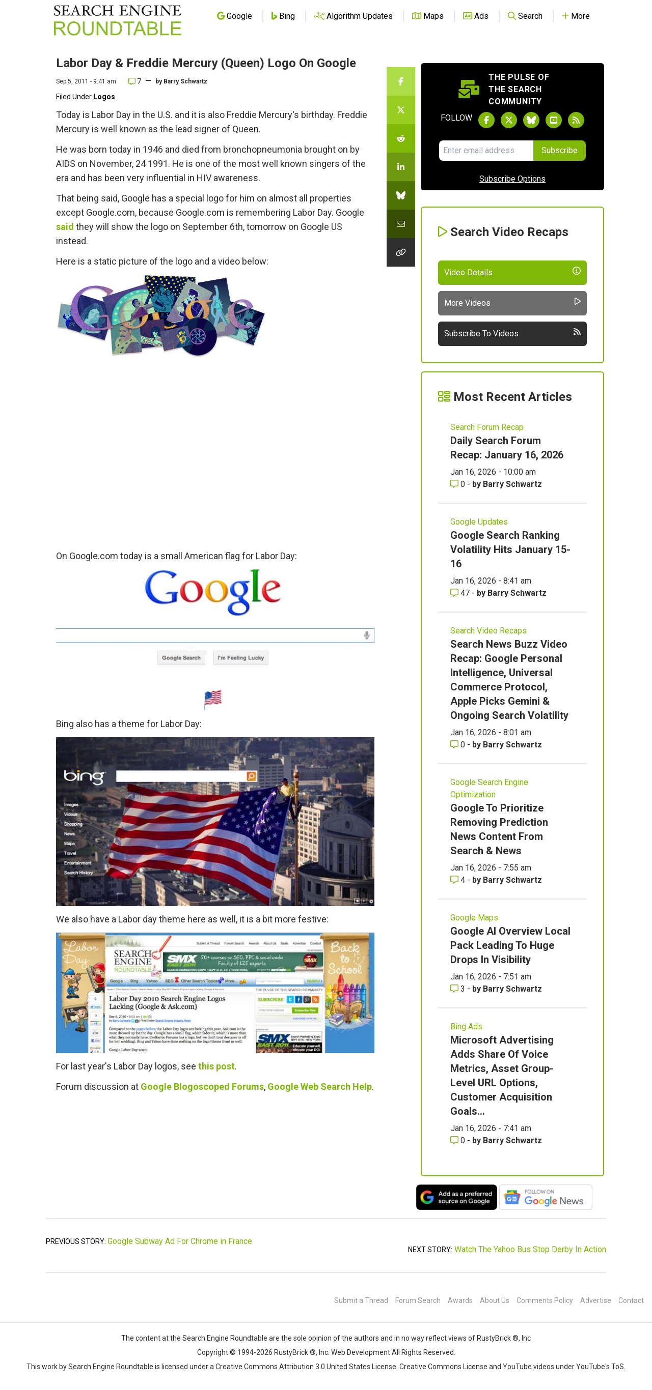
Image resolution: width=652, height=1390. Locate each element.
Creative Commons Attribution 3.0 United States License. (306, 1367)
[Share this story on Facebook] (401, 81)
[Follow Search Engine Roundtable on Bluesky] (531, 120)
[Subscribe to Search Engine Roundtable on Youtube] (554, 120)
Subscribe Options (512, 179)
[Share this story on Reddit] (401, 138)
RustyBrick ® (295, 1352)
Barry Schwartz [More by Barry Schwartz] (512, 484)
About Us (494, 1300)
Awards (460, 1300)
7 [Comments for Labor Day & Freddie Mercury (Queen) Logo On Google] (134, 81)
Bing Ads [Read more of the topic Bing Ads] (466, 1026)
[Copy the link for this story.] (401, 252)
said (65, 226)
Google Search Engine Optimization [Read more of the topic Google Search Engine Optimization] (489, 788)
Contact (631, 1300)
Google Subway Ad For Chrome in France (179, 1241)
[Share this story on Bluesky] (401, 195)
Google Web (292, 1086)
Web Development (360, 1352)
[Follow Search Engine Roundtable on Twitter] (509, 120)
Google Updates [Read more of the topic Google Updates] (479, 522)
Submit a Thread (361, 1300)
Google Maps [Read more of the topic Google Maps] (474, 917)
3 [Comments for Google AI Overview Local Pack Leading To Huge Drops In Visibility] (458, 989)
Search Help (346, 1086)
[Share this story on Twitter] (401, 110)
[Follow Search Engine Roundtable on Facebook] (486, 120)
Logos (104, 97)
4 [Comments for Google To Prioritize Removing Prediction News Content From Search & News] (458, 880)
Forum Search (418, 1300)
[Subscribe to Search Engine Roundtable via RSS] (576, 120)
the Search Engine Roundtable (219, 1338)
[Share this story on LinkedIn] (401, 167)
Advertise (595, 1300)
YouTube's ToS (600, 1367)
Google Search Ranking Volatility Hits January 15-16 (510, 549)
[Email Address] (486, 150)
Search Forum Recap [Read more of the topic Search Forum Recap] (487, 427)
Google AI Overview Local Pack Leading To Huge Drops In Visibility (510, 945)
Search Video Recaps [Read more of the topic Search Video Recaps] (488, 630)
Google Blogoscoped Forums (202, 1086)
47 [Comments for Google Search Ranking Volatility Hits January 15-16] (461, 593)
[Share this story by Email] (401, 224)
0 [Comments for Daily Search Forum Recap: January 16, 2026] (458, 484)
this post (216, 1066)
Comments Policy (545, 1300)
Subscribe (559, 150)
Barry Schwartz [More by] (185, 81)
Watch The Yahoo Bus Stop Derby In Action (530, 1249)
